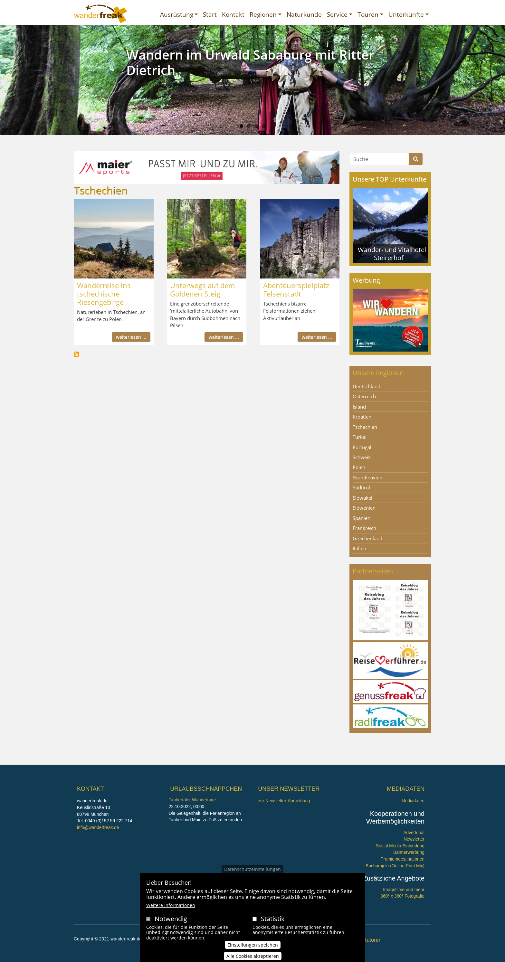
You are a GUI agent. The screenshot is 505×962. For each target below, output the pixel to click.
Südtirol (361, 487)
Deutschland (366, 386)
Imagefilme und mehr (403, 889)
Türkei (360, 437)
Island (359, 406)
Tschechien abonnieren (76, 354)
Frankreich (364, 528)
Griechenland (367, 538)
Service (337, 14)
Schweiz (361, 457)
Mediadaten (412, 800)
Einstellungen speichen (252, 945)
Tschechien (365, 427)
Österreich (364, 396)
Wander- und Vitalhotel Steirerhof (392, 253)
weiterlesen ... (131, 337)
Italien (359, 548)
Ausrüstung (176, 14)
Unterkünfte (406, 14)
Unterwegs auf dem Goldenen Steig (202, 289)
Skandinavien (367, 477)
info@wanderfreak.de (98, 827)
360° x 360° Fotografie (402, 896)
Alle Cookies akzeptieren (252, 956)
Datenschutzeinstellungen (252, 869)
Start (210, 14)
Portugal (362, 447)
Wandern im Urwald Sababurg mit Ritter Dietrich (250, 62)
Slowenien (364, 508)
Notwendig (171, 919)
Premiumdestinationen (402, 859)
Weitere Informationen (170, 905)
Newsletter (414, 839)
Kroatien (362, 416)
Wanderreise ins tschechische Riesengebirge (104, 293)
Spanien (361, 518)
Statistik (273, 919)
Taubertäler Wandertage (192, 799)
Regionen (263, 14)
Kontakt (233, 14)
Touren (367, 14)
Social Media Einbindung (400, 846)
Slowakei (362, 498)
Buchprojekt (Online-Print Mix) (395, 865)
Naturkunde (304, 14)
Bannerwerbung (408, 852)
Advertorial (413, 832)
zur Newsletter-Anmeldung (284, 800)
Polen (359, 467)
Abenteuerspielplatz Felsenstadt (296, 289)
